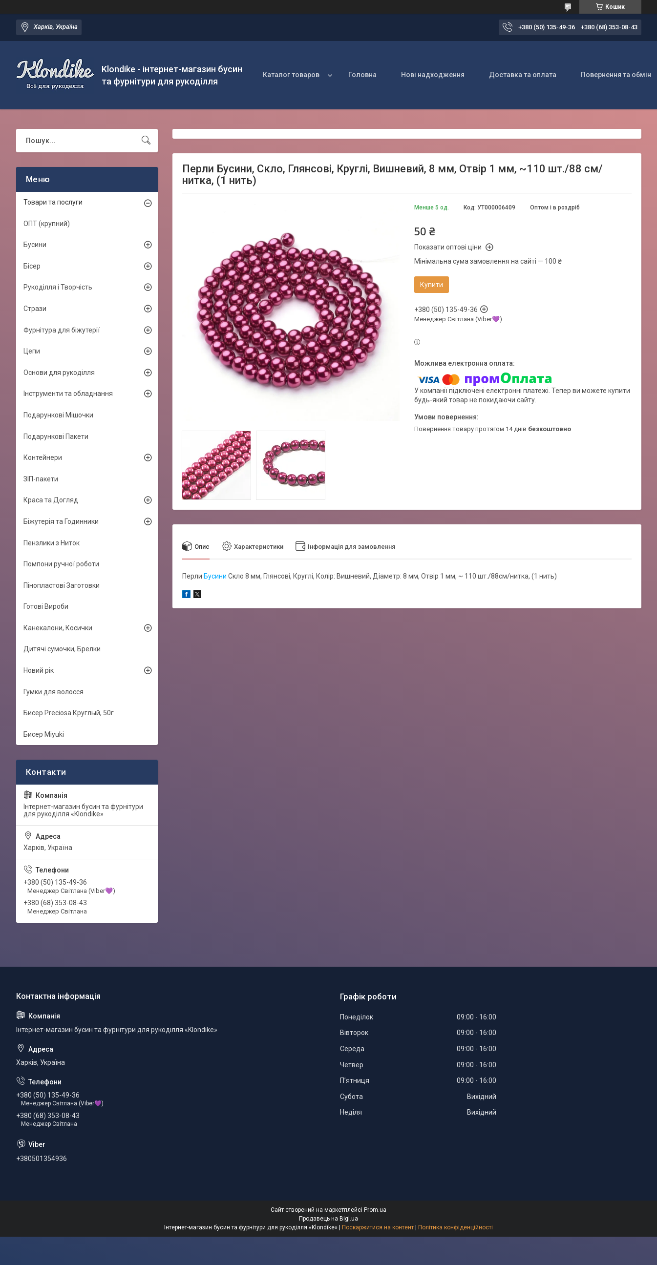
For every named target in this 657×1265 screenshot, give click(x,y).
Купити (431, 285)
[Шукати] (146, 140)
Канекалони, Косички (57, 628)
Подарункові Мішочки (58, 415)
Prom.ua (375, 1209)
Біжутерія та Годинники (61, 521)
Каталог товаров (291, 75)
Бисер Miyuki (43, 734)
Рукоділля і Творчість (57, 287)
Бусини (215, 576)
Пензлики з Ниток (51, 543)
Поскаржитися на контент (378, 1227)
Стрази (34, 308)
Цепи (31, 351)
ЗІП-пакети (40, 479)
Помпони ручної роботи (61, 564)
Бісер (32, 266)
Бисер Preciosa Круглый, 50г (68, 713)
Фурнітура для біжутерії (61, 330)
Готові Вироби (45, 606)
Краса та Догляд (50, 500)
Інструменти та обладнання (68, 393)
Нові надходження (433, 75)
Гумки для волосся (53, 692)
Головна (362, 75)
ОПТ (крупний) (46, 224)
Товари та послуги (53, 202)
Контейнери (42, 457)
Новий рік (38, 670)
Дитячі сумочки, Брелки (62, 649)
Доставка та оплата (522, 75)
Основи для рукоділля (59, 372)
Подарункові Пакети (55, 436)
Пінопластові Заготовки (61, 585)
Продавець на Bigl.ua (328, 1218)
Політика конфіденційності (455, 1227)
